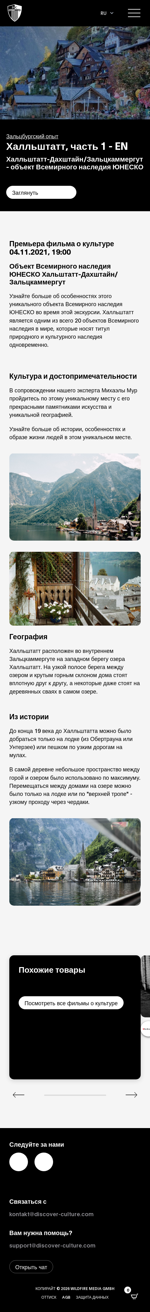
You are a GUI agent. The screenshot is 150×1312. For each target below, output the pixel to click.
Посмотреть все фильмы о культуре (71, 1002)
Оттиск (48, 1297)
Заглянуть (25, 192)
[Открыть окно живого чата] (31, 1266)
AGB (66, 1297)
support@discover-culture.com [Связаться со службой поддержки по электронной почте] (52, 1245)
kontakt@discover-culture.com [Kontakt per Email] (51, 1213)
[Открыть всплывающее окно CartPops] (134, 1296)
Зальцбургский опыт (32, 136)
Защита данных (92, 1297)
